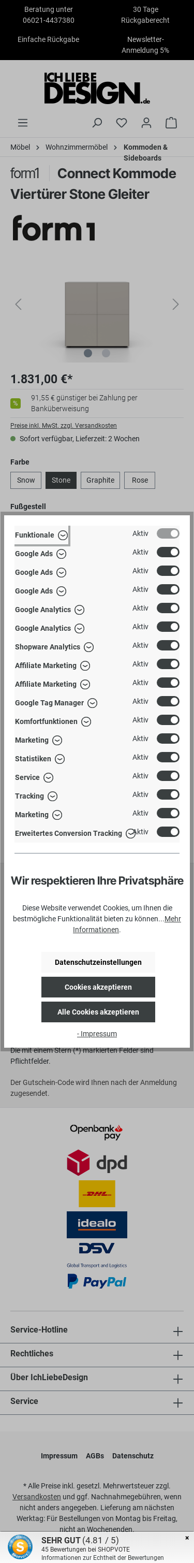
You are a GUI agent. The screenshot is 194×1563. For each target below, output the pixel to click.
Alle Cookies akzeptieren (98, 1012)
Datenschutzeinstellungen (98, 962)
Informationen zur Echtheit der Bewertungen (102, 1557)
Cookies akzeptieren (98, 987)
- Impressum (97, 1034)
